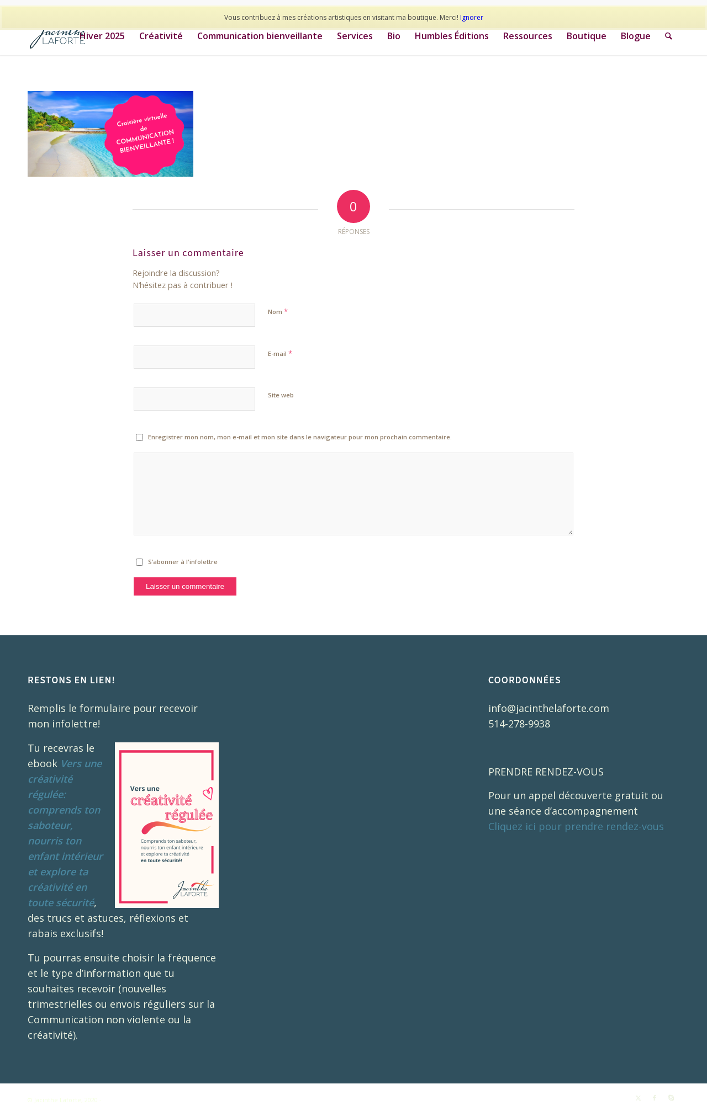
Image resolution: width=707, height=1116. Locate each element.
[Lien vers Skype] (671, 1098)
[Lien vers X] (638, 1098)
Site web (281, 395)
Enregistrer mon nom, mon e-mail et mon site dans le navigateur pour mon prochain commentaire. (300, 437)
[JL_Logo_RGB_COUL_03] (63, 36)
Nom (278, 311)
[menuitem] (103, 36)
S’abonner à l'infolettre (183, 561)
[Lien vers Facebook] (654, 1098)
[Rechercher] (669, 36)
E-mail (280, 353)
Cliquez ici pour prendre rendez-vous (576, 826)
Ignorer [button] (471, 17)
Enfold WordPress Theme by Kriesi (154, 1100)
